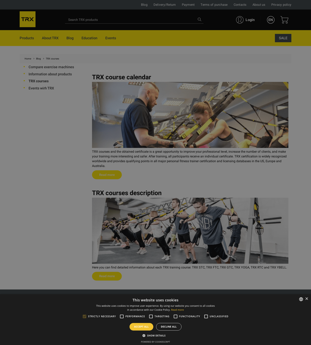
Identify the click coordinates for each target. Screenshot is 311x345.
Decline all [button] (169, 326)
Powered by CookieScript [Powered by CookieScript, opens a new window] (155, 341)
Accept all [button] (141, 326)
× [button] (306, 298)
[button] (155, 335)
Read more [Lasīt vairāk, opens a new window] (177, 309)
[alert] (155, 172)
